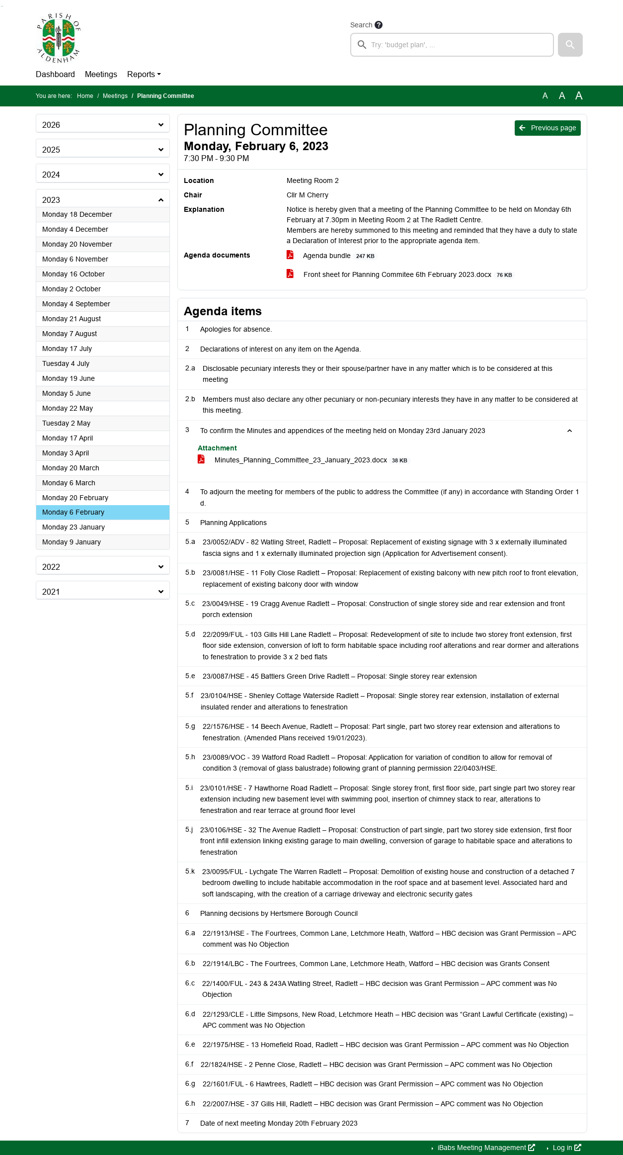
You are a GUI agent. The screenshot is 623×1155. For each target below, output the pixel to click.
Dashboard (55, 74)
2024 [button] (51, 175)
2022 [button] (51, 567)
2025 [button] (51, 150)
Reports (141, 74)
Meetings (101, 74)
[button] (570, 45)
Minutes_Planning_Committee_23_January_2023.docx (304, 460)
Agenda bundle (332, 256)
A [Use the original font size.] (545, 95)
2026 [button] (51, 125)
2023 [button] (51, 200)
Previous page (547, 128)
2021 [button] (51, 592)
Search (361, 25)
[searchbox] (452, 45)
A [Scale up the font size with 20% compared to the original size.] (562, 95)
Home (85, 95)
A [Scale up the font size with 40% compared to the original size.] (579, 96)
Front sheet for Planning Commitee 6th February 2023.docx (401, 274)
